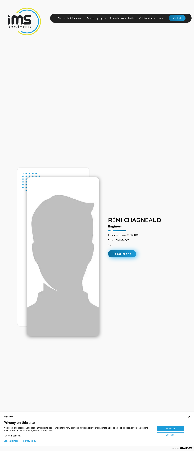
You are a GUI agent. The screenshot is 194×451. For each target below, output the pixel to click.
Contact (177, 18)
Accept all (170, 428)
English (8, 416)
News (161, 18)
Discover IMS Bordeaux (71, 18)
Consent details (11, 441)
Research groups (97, 18)
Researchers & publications (123, 18)
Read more (122, 254)
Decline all (171, 435)
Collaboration (147, 18)
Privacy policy (29, 441)
